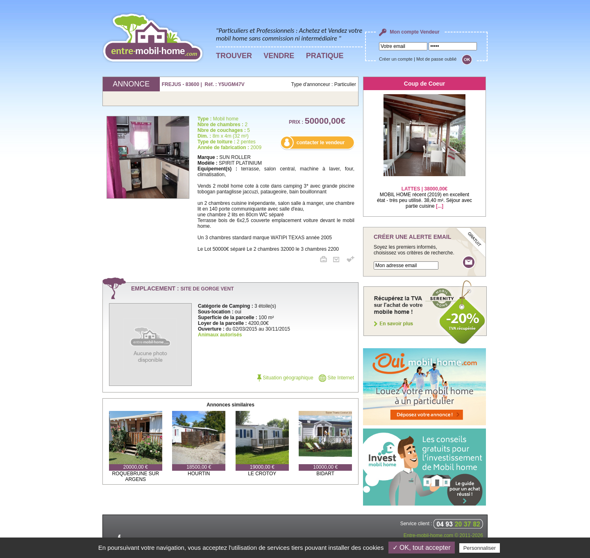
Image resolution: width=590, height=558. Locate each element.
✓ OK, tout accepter (422, 547)
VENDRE (278, 56)
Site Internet (336, 378)
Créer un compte (396, 59)
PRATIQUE (325, 56)
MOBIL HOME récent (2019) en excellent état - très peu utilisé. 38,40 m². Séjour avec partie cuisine (424, 192)
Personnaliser (479, 548)
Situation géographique (285, 378)
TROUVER (234, 56)
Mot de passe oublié (436, 59)
